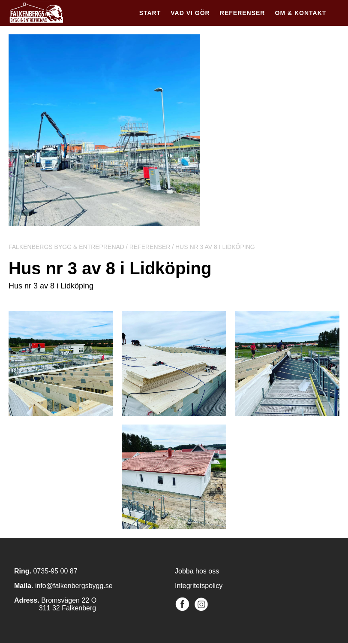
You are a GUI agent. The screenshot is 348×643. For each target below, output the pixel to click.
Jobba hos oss (197, 571)
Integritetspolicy (198, 585)
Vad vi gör (190, 12)
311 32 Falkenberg (55, 608)
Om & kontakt (301, 12)
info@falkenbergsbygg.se (74, 585)
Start (150, 12)
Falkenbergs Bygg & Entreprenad (66, 246)
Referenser (242, 12)
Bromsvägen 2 (63, 600)
